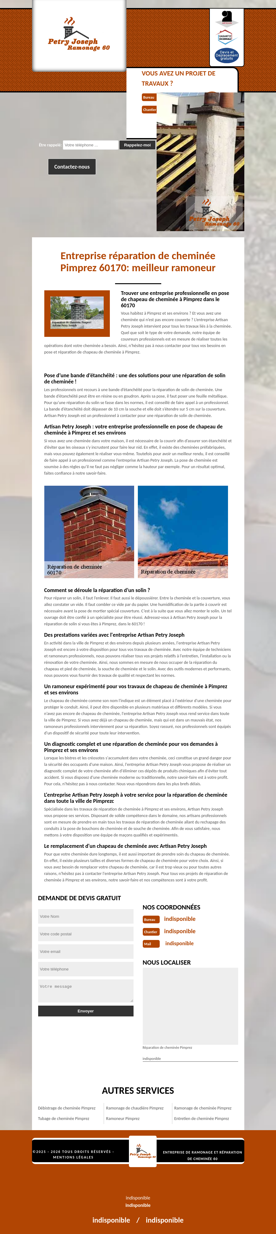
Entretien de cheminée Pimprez (201, 1118)
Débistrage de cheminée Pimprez (67, 1108)
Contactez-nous (72, 166)
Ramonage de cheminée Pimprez (202, 1108)
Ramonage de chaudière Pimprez (135, 1108)
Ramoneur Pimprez (123, 1118)
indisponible (180, 918)
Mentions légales (73, 1157)
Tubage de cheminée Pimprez (64, 1118)
